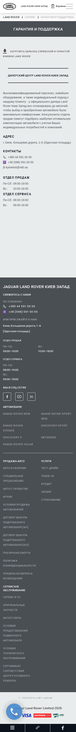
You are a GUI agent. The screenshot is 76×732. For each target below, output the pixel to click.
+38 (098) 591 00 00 (18, 162)
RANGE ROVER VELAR (18, 444)
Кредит (46, 484)
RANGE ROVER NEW (16, 413)
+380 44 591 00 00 (17, 157)
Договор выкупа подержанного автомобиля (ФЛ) (15, 522)
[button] (58, 6)
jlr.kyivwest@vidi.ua (15, 167)
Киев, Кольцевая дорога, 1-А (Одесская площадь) (22, 328)
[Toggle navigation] (69, 6)
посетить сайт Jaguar (36, 698)
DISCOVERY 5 (12, 437)
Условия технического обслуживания (14, 653)
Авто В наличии (14, 468)
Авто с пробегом (15, 489)
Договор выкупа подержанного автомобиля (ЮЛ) (16, 540)
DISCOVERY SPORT (54, 425)
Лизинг (46, 492)
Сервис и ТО (11, 597)
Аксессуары (12, 618)
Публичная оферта (16, 553)
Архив (7, 496)
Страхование (51, 499)
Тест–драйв (49, 468)
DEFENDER (48, 437)
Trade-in (47, 476)
